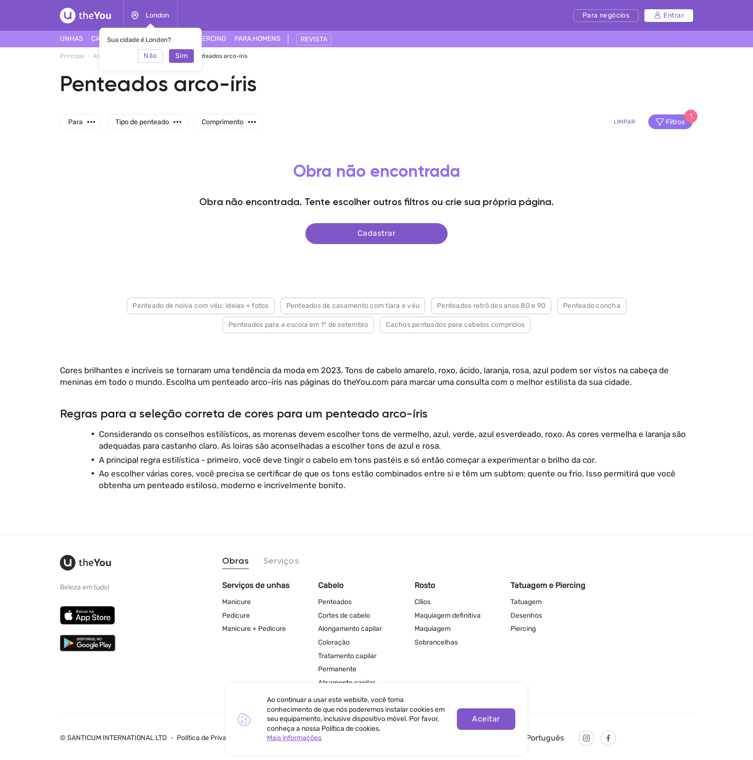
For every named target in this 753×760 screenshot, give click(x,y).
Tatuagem (526, 602)
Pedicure (236, 615)
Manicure (236, 602)
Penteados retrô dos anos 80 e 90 (491, 305)
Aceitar (486, 718)
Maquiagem (432, 629)
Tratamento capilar (347, 656)
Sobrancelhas (436, 642)
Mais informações (294, 738)
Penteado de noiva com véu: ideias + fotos (200, 305)
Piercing (523, 629)
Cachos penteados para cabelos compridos (455, 324)
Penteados (335, 602)
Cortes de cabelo (344, 615)
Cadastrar (376, 232)
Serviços (281, 561)
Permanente (337, 669)
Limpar (624, 121)
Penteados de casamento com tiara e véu (353, 305)
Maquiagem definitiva (447, 615)
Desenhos (526, 615)
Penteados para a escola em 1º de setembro (298, 324)
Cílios (422, 602)
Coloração (334, 642)
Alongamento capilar (350, 629)
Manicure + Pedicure (254, 629)
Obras (235, 561)
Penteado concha (592, 305)
